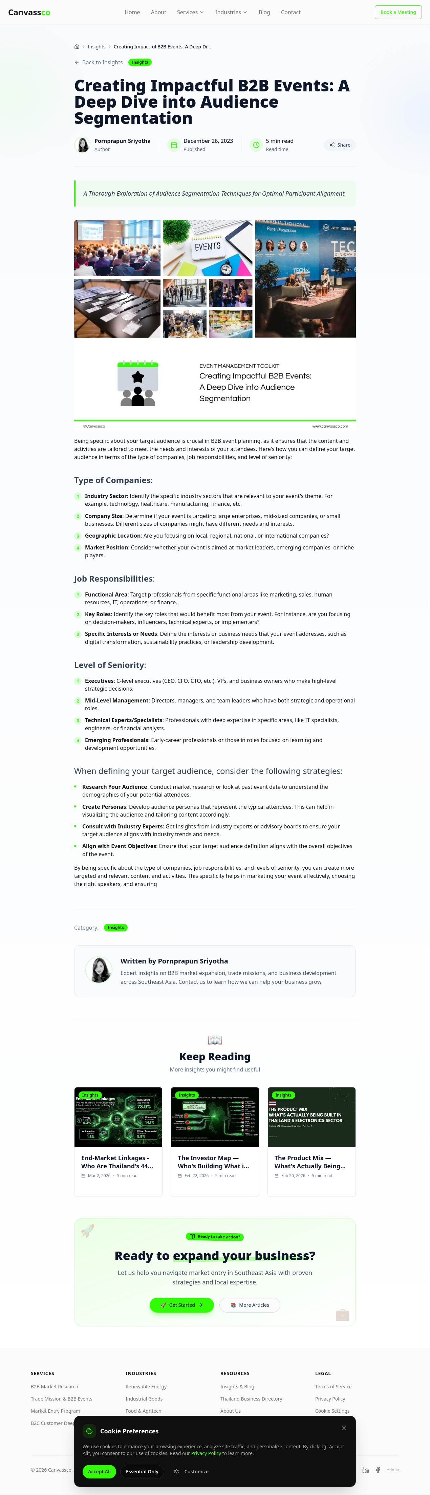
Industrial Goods (144, 1398)
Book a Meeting (398, 12)
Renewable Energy (146, 1386)
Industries (231, 12)
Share (339, 145)
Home (132, 12)
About (158, 12)
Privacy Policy (330, 1398)
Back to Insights (98, 62)
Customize (191, 1474)
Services (191, 12)
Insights (97, 46)
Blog (264, 12)
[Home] (77, 46)
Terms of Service (333, 1386)
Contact (291, 12)
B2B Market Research (54, 1386)
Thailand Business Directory (251, 1398)
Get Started (181, 1305)
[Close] (344, 1430)
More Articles (250, 1305)
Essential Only (142, 1474)
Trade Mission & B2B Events (61, 1398)
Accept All (99, 1474)
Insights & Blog (237, 1386)
